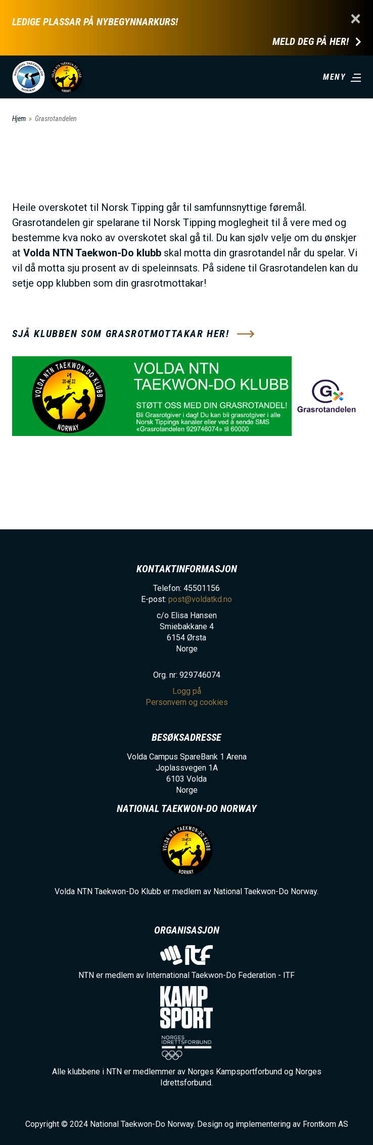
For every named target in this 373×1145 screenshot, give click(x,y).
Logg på (186, 691)
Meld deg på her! (310, 41)
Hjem (19, 119)
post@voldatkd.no (200, 599)
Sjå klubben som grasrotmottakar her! (120, 334)
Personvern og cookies (187, 702)
